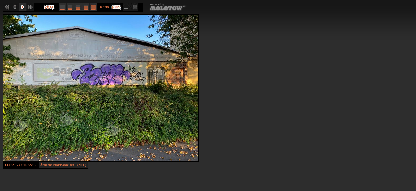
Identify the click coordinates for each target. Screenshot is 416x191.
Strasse (28, 165)
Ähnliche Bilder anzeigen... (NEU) (63, 165)
